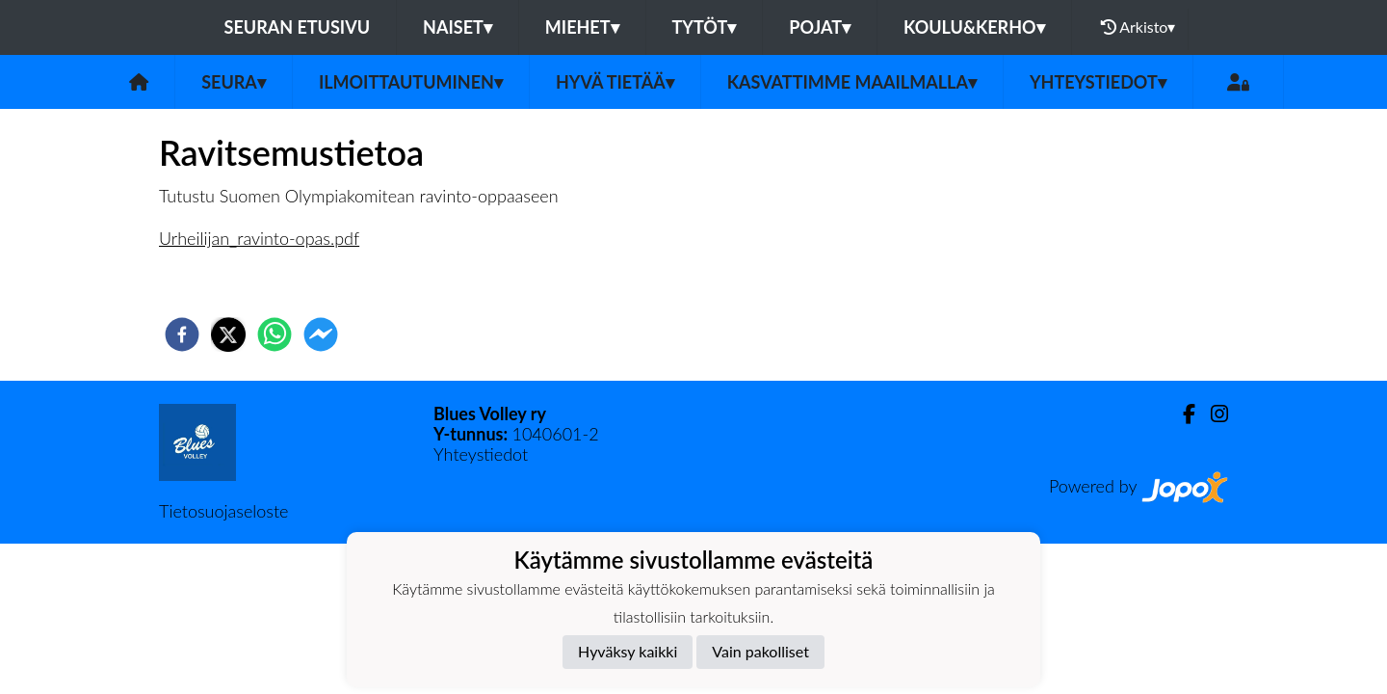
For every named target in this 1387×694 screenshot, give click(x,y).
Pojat (820, 27)
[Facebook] (1181, 414)
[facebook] (182, 334)
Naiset (457, 27)
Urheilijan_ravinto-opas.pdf (259, 238)
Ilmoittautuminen (411, 82)
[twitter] (228, 334)
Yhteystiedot (1098, 82)
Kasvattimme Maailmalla (852, 82)
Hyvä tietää (615, 82)
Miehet (582, 27)
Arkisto (1138, 27)
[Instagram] (1211, 414)
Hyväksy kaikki (627, 651)
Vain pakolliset (760, 651)
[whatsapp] (274, 334)
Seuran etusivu (297, 27)
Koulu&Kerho (974, 27)
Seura (233, 82)
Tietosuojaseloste (223, 510)
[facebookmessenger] (320, 334)
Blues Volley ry (489, 413)
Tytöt (704, 27)
